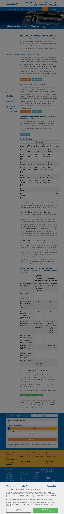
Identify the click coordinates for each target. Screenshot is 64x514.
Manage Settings (19, 510)
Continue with (45, 510)
